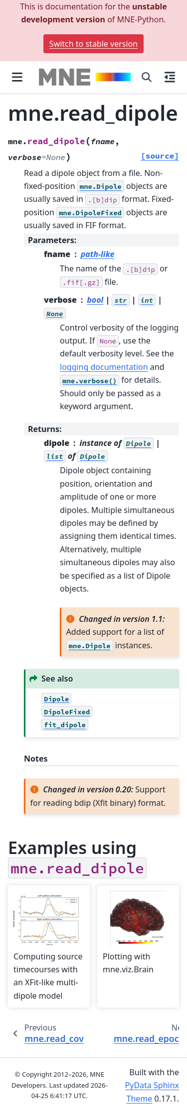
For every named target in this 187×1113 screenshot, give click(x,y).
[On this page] (170, 77)
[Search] (147, 77)
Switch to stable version (93, 43)
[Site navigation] (17, 77)
